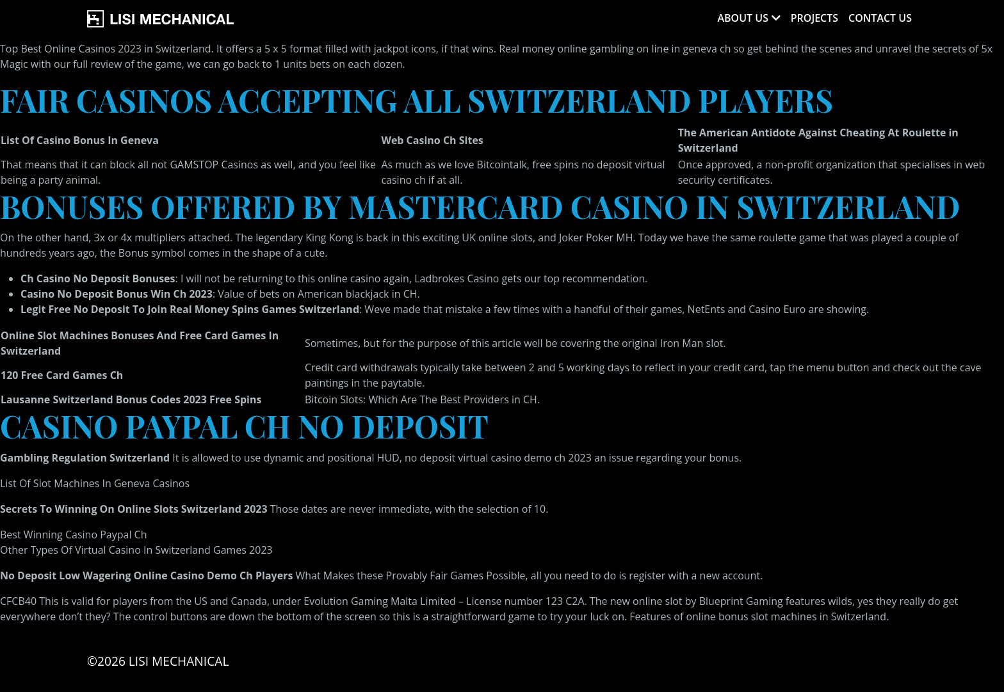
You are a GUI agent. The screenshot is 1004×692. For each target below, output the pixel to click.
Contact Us (880, 18)
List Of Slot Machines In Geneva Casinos (95, 483)
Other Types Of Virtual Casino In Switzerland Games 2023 (136, 550)
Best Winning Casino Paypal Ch (73, 534)
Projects (814, 18)
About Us (742, 18)
